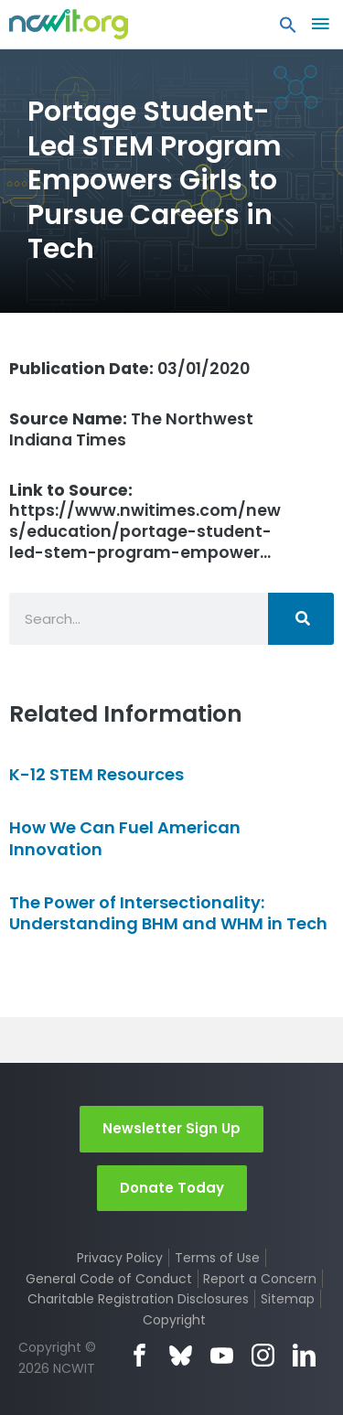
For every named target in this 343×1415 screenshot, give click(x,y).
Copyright (174, 1320)
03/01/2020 (129, 369)
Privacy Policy (120, 1258)
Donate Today (172, 1187)
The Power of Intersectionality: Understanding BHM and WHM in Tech (168, 913)
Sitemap (288, 1299)
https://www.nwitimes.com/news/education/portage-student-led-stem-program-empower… (145, 521)
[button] (288, 29)
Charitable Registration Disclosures (138, 1299)
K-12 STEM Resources (96, 774)
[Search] (301, 619)
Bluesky (180, 1355)
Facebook (139, 1355)
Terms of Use (217, 1258)
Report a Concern (259, 1279)
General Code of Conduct (109, 1279)
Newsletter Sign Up (171, 1128)
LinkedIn (304, 1355)
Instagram (263, 1355)
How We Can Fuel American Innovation (125, 838)
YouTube (221, 1355)
